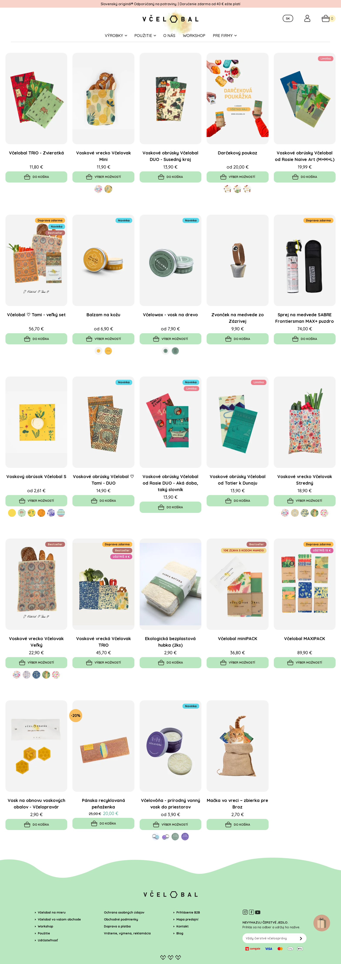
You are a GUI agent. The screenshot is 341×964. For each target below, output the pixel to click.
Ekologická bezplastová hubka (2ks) (170, 653)
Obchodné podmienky (121, 932)
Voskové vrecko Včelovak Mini (103, 163)
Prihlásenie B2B (188, 925)
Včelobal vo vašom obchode (59, 932)
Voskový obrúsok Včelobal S (36, 486)
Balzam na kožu (103, 323)
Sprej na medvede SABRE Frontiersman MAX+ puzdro (304, 327)
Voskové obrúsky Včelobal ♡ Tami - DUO (103, 489)
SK (288, 22)
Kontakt (182, 939)
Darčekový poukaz (237, 160)
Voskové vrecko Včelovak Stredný (304, 489)
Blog (179, 946)
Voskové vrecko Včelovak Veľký (36, 653)
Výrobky (114, 42)
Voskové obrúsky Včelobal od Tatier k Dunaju (238, 489)
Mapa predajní (187, 932)
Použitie (143, 42)
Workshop (194, 42)
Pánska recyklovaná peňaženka (103, 816)
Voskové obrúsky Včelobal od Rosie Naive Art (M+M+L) (304, 163)
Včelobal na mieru (52, 925)
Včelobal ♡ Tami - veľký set (36, 323)
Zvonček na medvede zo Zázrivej (237, 327)
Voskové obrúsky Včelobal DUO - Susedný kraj (170, 163)
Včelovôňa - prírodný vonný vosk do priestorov (170, 816)
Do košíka (36, 185)
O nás (169, 42)
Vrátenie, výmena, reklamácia (127, 946)
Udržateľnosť (48, 953)
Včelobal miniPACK (237, 649)
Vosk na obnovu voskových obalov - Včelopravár (36, 816)
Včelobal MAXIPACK (304, 649)
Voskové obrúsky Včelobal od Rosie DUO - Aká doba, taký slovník (170, 493)
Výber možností (103, 185)
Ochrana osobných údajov (124, 925)
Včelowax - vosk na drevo (170, 323)
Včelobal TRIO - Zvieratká (36, 160)
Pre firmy (223, 42)
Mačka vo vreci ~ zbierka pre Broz (237, 816)
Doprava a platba (117, 939)
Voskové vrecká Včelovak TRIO (103, 653)
